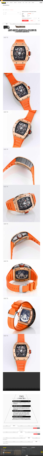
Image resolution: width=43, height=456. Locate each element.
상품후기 (29, 2)
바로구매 (25, 20)
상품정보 (7, 23)
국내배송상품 (15, 2)
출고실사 (26, 2)
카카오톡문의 (7, 452)
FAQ (22, 451)
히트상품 (19, 0)
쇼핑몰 (1, 0)
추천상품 (21, 0)
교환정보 (36, 23)
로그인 (38, 0)
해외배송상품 (11, 2)
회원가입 (41, 0)
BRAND (7, 2)
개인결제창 (33, 2)
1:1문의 (23, 2)
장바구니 (32, 20)
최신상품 (23, 0)
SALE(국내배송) (19, 2)
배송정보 (29, 23)
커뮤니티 (3, 0)
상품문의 (21, 23)
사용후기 (14, 23)
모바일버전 (27, 455)
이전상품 (4, 12)
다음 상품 (19, 12)
